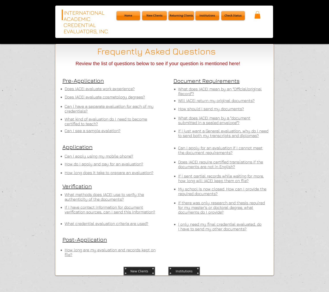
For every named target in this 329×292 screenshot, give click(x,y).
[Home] (128, 15)
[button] (233, 15)
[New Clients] (154, 15)
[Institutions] (207, 15)
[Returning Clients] (181, 15)
